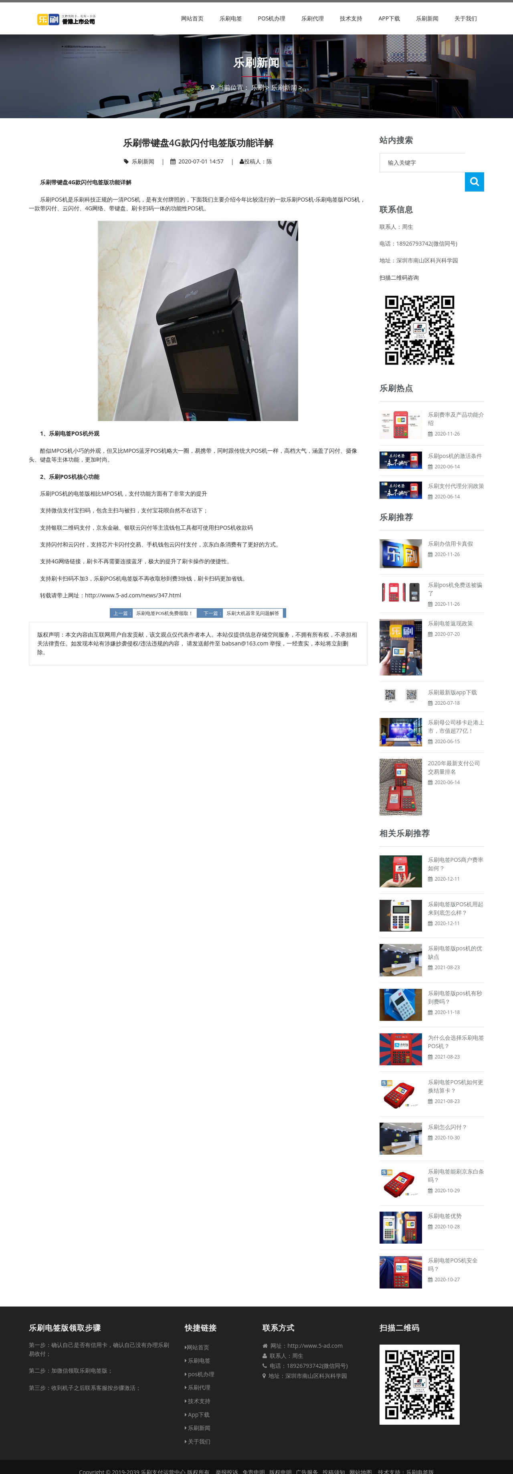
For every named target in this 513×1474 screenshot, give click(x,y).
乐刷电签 (231, 18)
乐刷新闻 (427, 18)
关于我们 (465, 18)
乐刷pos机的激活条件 (455, 436)
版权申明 (280, 1453)
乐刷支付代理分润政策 (456, 466)
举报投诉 (227, 1453)
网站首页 (192, 18)
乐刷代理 (312, 18)
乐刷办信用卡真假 (450, 524)
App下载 (389, 18)
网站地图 (360, 1453)
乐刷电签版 (420, 1453)
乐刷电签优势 (445, 1196)
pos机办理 (271, 18)
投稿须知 (334, 1453)
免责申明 (253, 1453)
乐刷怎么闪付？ (447, 1107)
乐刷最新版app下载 (452, 673)
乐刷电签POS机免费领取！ (164, 613)
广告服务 (307, 1453)
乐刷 (257, 87)
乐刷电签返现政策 (450, 604)
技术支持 (351, 18)
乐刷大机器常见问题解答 (252, 613)
